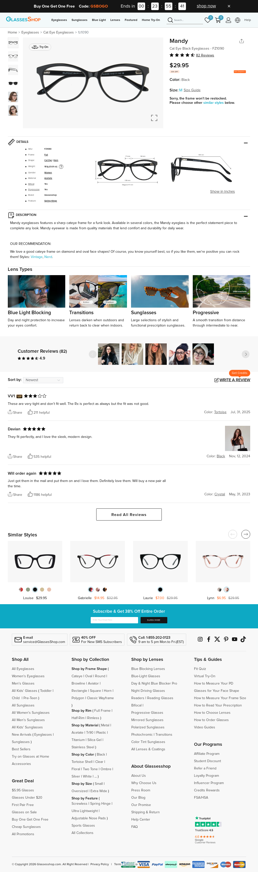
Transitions (163, 734)
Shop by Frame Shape (89, 669)
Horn (55, 160)
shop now (206, 6)
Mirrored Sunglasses (147, 720)
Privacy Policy (99, 864)
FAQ (134, 827)
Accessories (21, 764)
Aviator (93, 683)
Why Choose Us (143, 783)
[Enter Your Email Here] (114, 620)
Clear (99, 762)
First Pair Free (23, 805)
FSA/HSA (201, 797)
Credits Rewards (207, 790)
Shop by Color (83, 754)
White (87, 776)
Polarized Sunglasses (148, 727)
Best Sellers (21, 749)
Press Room (140, 790)
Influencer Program (209, 783)
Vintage (37, 257)
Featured (131, 20)
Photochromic (142, 734)
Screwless (79, 803)
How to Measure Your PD (213, 683)
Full (46, 155)
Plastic (101, 732)
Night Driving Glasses (148, 691)
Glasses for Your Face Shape (216, 691)
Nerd (48, 257)
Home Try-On (151, 20)
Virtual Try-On (204, 676)
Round (100, 676)
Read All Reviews (129, 515)
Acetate (48, 178)
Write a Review (234, 380)
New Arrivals (21, 734)
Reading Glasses (160, 698)
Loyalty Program (206, 776)
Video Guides (204, 727)
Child (16, 698)
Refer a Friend (205, 768)
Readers (137, 698)
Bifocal (31, 184)
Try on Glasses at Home (30, 756)
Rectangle (79, 691)
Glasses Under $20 (27, 797)
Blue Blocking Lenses (148, 669)
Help (247, 20)
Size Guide (192, 90)
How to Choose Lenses (212, 713)
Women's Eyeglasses (28, 676)
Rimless (93, 718)
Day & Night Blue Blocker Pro (154, 683)
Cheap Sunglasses (26, 827)
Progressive (34, 189)
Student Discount (207, 761)
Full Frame (102, 711)
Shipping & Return (145, 812)
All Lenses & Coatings (148, 749)
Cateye (77, 676)
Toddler (46, 691)
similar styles (214, 103)
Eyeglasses (59, 20)
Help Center (140, 819)
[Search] (185, 20)
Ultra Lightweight (85, 811)
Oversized (80, 791)
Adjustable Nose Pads (89, 818)
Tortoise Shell (82, 762)
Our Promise (141, 805)
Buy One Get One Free (30, 819)
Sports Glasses (83, 825)
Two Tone (90, 769)
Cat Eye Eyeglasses (58, 32)
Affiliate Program (206, 754)
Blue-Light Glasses (145, 676)
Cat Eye (48, 160)
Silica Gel (94, 740)
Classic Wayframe (100, 698)
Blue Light (99, 20)
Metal (105, 725)
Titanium (78, 740)
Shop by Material (85, 725)
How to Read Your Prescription (218, 705)
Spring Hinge (50, 201)
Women (48, 173)
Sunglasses (79, 20)
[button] (245, 354)
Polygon (78, 698)
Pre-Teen (30, 698)
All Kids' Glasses (24, 691)
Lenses (115, 20)
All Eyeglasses (23, 669)
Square (95, 691)
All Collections (82, 833)
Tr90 (89, 732)
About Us (138, 776)
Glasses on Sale (24, 812)
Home (12, 32)
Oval (88, 676)
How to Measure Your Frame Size (220, 698)
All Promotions (23, 834)
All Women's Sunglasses (31, 713)
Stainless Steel (83, 747)
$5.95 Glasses (23, 790)
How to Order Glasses (211, 720)
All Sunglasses (23, 705)
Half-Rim (78, 718)
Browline (78, 683)
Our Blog (138, 797)
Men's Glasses (23, 683)
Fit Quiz (200, 669)
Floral (76, 769)
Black (101, 754)
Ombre (106, 769)
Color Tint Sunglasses (148, 742)
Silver (76, 776)
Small (99, 784)
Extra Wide (98, 791)
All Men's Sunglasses (28, 720)
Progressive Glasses (147, 713)
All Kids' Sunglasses (27, 727)
